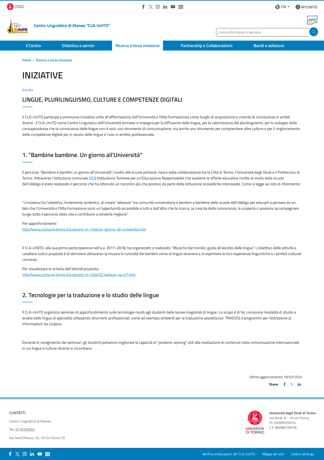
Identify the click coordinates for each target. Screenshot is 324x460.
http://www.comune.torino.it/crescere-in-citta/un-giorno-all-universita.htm (84, 229)
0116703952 (25, 429)
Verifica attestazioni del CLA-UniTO (228, 454)
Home (26, 60)
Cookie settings (302, 454)
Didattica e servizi (78, 45)
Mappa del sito (273, 454)
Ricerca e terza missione (137, 45)
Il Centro (33, 45)
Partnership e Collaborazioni (206, 45)
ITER (92, 178)
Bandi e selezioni (269, 45)
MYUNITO (309, 7)
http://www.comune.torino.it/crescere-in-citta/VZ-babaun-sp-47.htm (79, 275)
